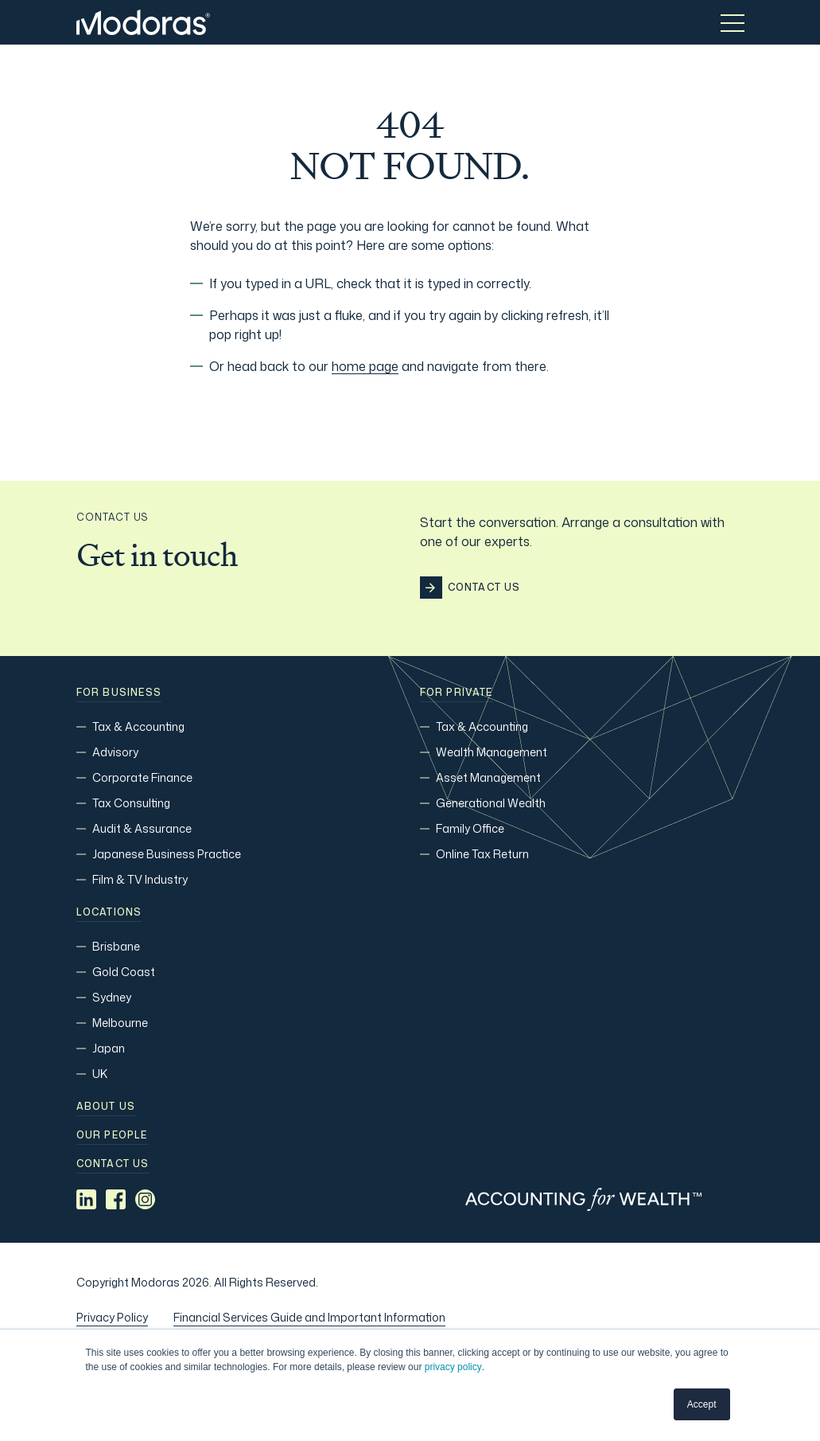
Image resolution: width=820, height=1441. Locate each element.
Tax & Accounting (138, 726)
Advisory (115, 752)
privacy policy (453, 1367)
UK (99, 1073)
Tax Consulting (131, 802)
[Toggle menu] (732, 22)
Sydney (111, 997)
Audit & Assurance (142, 828)
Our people (112, 1135)
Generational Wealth (491, 802)
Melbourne (120, 1022)
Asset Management (488, 777)
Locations (109, 912)
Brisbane (116, 946)
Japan (108, 1048)
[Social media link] (86, 1199)
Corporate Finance (142, 777)
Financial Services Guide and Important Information (309, 1317)
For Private (456, 692)
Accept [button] (702, 1404)
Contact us (113, 1164)
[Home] (143, 22)
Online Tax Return (482, 853)
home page (365, 366)
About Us (106, 1106)
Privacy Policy (112, 1317)
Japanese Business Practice (166, 853)
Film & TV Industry (140, 879)
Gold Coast (123, 971)
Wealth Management (491, 752)
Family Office (470, 828)
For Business (118, 692)
